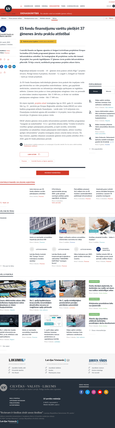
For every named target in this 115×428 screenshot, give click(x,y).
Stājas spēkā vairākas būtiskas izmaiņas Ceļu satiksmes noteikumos (103, 102)
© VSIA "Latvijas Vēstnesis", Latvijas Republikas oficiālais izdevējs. (22, 418)
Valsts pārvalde (56, 202)
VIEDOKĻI (45, 6)
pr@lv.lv (57, 404)
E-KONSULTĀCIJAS (73, 6)
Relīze (8, 50)
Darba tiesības (103, 293)
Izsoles (51, 370)
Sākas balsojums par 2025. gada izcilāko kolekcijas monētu (83, 256)
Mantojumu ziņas (54, 372)
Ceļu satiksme (109, 107)
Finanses (7, 53)
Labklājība (72, 308)
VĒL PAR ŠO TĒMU (7, 211)
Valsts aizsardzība (100, 133)
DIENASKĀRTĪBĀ (54, 6)
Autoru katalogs (97, 370)
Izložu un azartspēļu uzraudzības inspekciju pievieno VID (30, 332)
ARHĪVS (82, 6)
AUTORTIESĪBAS (14, 405)
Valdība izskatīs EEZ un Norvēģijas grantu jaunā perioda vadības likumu (104, 256)
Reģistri (12, 339)
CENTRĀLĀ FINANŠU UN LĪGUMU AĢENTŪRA (17, 182)
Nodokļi (107, 144)
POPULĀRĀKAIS (95, 84)
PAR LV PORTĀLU (15, 398)
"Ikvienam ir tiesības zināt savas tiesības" (21, 412)
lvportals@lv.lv (53, 402)
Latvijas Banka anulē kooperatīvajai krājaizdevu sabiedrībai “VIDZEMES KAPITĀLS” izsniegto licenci (61, 259)
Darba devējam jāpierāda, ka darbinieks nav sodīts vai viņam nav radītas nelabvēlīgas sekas (101, 288)
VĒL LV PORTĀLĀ (6, 274)
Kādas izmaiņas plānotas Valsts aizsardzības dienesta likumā (105, 127)
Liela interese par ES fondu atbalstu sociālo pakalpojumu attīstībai (37, 191)
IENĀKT (112, 2)
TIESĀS (63, 6)
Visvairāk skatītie (18, 370)
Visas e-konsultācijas (99, 330)
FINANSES (3, 218)
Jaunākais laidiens (55, 368)
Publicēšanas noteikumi (30, 146)
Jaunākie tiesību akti (19, 368)
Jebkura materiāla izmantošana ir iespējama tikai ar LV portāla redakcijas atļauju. (27, 416)
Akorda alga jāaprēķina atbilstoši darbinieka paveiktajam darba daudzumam (102, 321)
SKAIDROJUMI (28, 6)
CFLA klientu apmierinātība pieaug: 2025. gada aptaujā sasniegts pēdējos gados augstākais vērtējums (60, 193)
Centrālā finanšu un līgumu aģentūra (42, 161)
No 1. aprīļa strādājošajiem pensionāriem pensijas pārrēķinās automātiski (70, 303)
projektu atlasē (40, 103)
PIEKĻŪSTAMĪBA (15, 403)
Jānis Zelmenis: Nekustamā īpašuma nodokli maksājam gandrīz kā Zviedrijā (104, 140)
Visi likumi (15, 372)
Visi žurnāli (95, 372)
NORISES (37, 6)
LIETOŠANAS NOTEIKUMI (17, 400)
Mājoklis (107, 120)
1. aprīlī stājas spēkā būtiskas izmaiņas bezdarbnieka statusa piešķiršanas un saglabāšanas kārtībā (51, 334)
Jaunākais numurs (98, 368)
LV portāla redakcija (51, 399)
